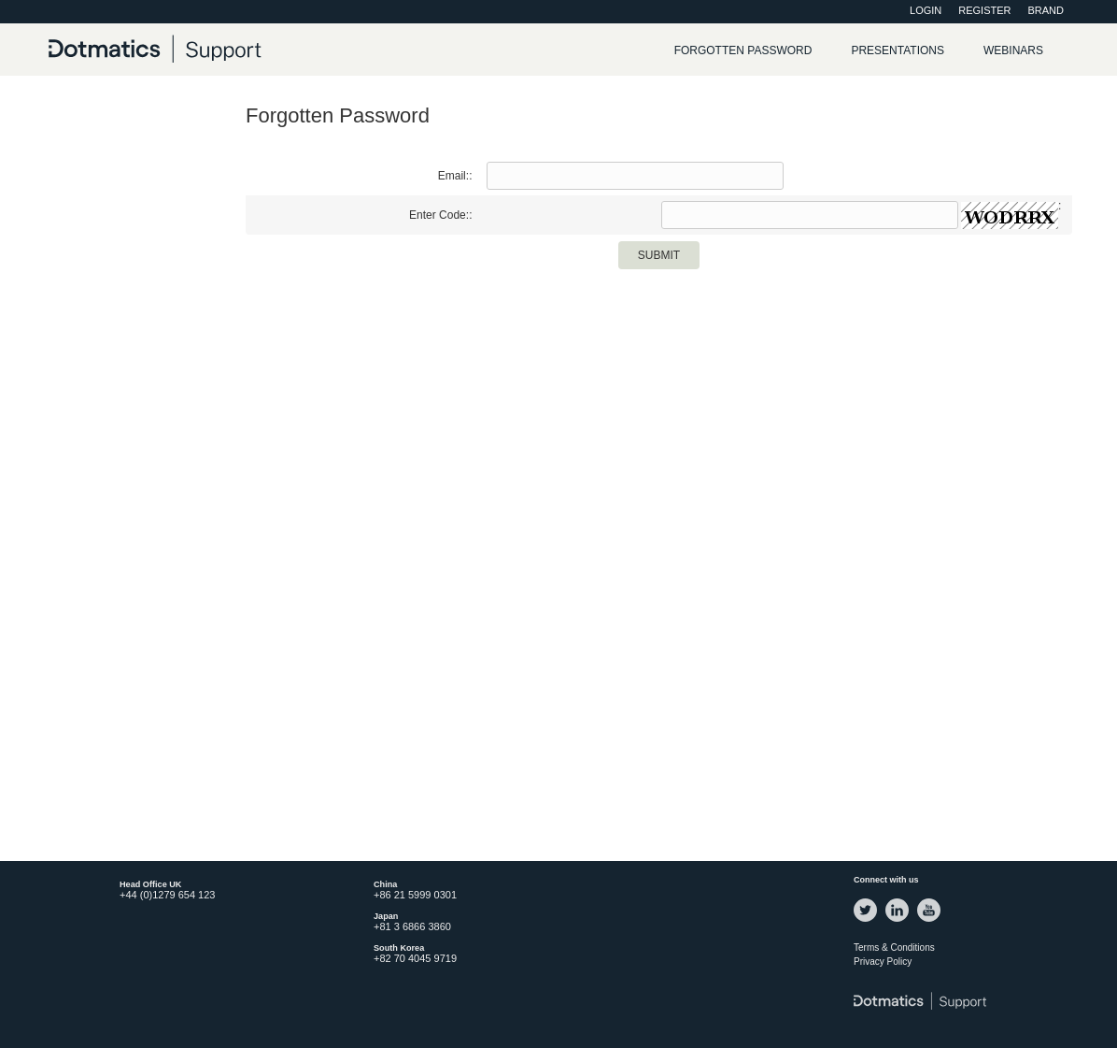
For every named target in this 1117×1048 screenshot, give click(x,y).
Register (984, 10)
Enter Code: (439, 215)
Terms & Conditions (894, 947)
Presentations (897, 50)
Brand (1045, 10)
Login (925, 10)
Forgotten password (743, 50)
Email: (453, 175)
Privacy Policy (883, 961)
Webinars (1013, 50)
